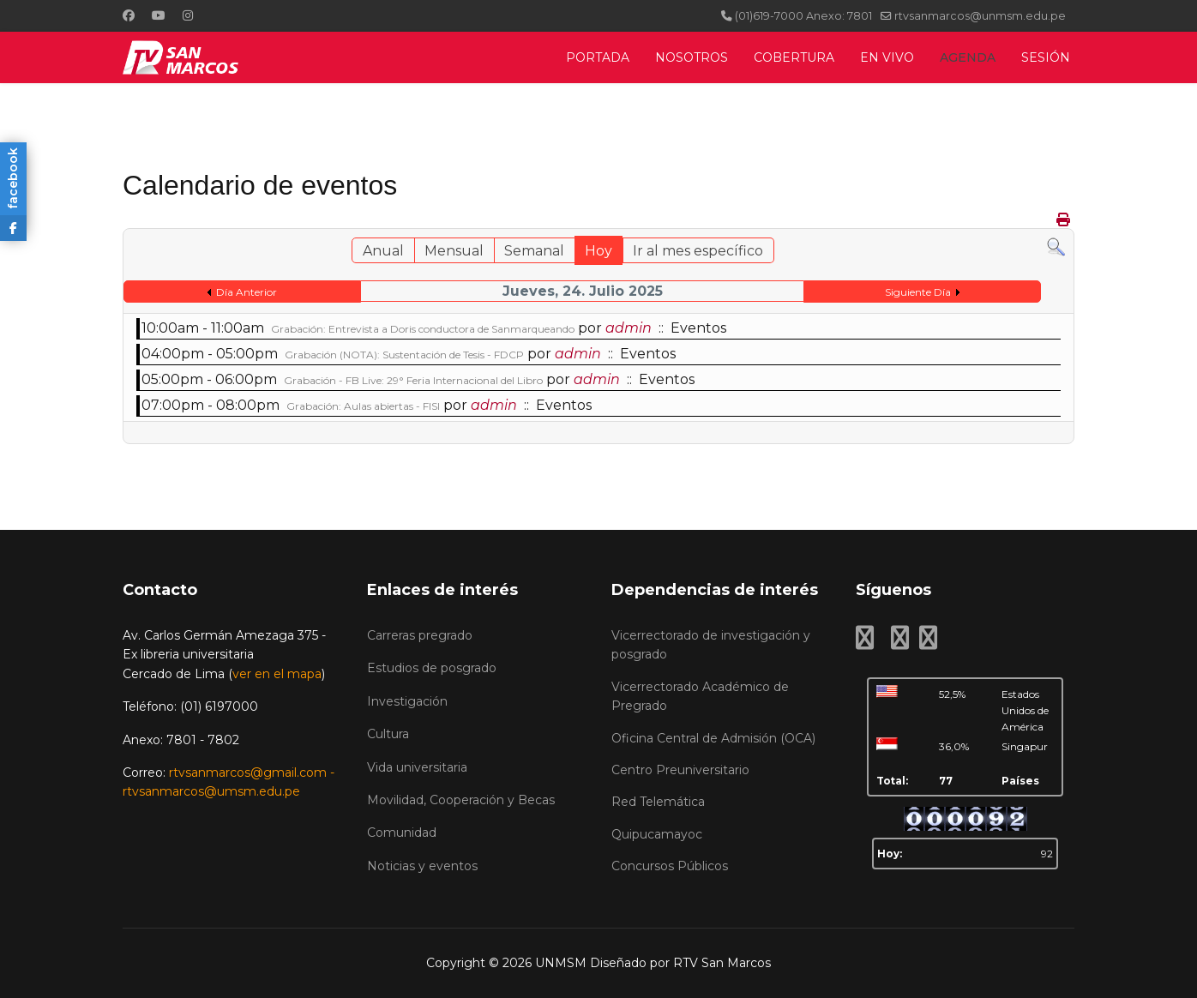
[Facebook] (129, 15)
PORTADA (597, 57)
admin (628, 328)
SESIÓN (1045, 57)
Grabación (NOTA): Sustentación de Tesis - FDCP (404, 354)
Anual (383, 251)
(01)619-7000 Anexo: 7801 (803, 15)
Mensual (454, 251)
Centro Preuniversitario (680, 770)
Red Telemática (658, 801)
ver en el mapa (277, 674)
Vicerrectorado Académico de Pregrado (700, 696)
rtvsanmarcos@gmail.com (248, 772)
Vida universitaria (417, 767)
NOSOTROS (691, 57)
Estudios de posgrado (431, 668)
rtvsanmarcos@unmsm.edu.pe (980, 15)
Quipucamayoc (656, 834)
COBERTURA (794, 57)
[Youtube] (158, 15)
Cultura (388, 734)
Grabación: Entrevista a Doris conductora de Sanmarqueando (422, 328)
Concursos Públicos (669, 866)
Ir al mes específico (698, 251)
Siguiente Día (918, 292)
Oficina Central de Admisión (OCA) (713, 738)
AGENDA (967, 57)
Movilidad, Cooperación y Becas (461, 800)
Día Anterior (246, 292)
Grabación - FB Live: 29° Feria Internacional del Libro (413, 380)
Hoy (598, 251)
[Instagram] (188, 15)
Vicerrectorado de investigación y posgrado (710, 645)
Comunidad (401, 832)
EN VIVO (887, 57)
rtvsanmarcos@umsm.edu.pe (211, 791)
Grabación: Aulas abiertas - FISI (363, 406)
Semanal (534, 251)
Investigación (407, 701)
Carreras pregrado (419, 635)
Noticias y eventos (422, 866)
